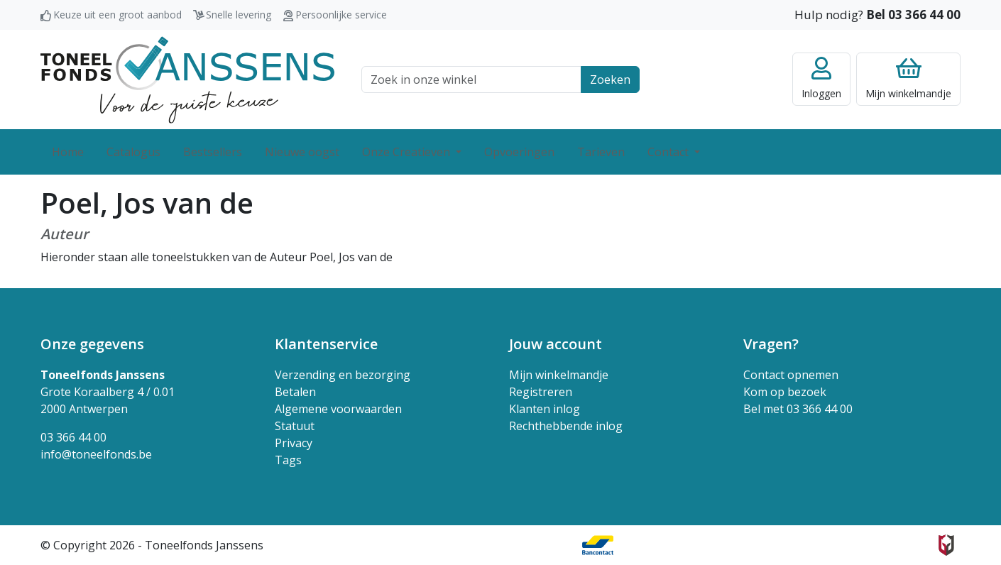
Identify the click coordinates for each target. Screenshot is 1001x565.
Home (68, 152)
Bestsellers (212, 152)
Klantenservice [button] (326, 343)
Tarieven (601, 152)
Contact (669, 152)
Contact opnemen (790, 375)
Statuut (294, 426)
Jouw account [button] (555, 343)
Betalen (295, 392)
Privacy (293, 443)
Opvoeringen (519, 152)
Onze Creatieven (407, 152)
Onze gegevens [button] (92, 343)
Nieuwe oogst (302, 152)
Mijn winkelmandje (558, 375)
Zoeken (610, 79)
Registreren (540, 392)
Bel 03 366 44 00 (913, 14)
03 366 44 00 (73, 437)
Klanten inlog (544, 409)
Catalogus (133, 152)
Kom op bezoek (784, 392)
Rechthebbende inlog (566, 426)
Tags (288, 460)
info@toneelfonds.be (96, 454)
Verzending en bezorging (342, 375)
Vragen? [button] (771, 343)
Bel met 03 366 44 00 (798, 409)
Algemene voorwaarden (338, 409)
